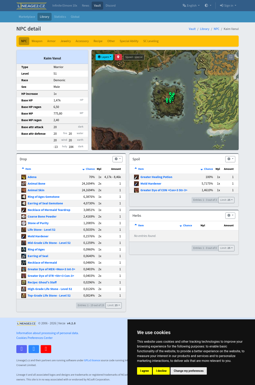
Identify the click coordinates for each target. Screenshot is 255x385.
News (85, 5)
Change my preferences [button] (188, 370)
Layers (103, 57)
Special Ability (129, 41)
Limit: (112, 305)
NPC (217, 29)
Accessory (82, 41)
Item (26, 169)
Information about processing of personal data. (47, 333)
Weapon (37, 41)
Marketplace (27, 17)
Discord (111, 5)
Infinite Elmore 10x (64, 5)
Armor (51, 41)
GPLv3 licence (92, 360)
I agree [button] (144, 370)
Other (111, 41)
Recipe (98, 41)
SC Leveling (151, 41)
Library (44, 17)
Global (75, 17)
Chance (88, 169)
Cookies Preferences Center (34, 338)
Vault (97, 5)
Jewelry (65, 41)
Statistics (60, 17)
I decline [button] (161, 370)
